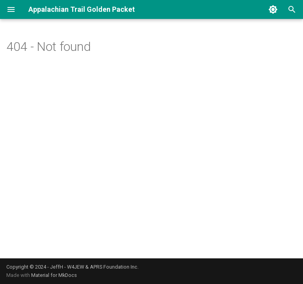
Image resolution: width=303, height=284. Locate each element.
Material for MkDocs (54, 275)
